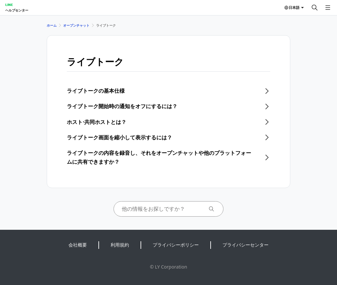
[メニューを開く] (327, 7)
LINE (9, 4)
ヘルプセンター (16, 10)
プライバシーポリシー (176, 245)
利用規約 (120, 245)
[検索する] (314, 7)
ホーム (52, 25)
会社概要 (77, 245)
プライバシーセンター (245, 245)
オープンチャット (76, 25)
